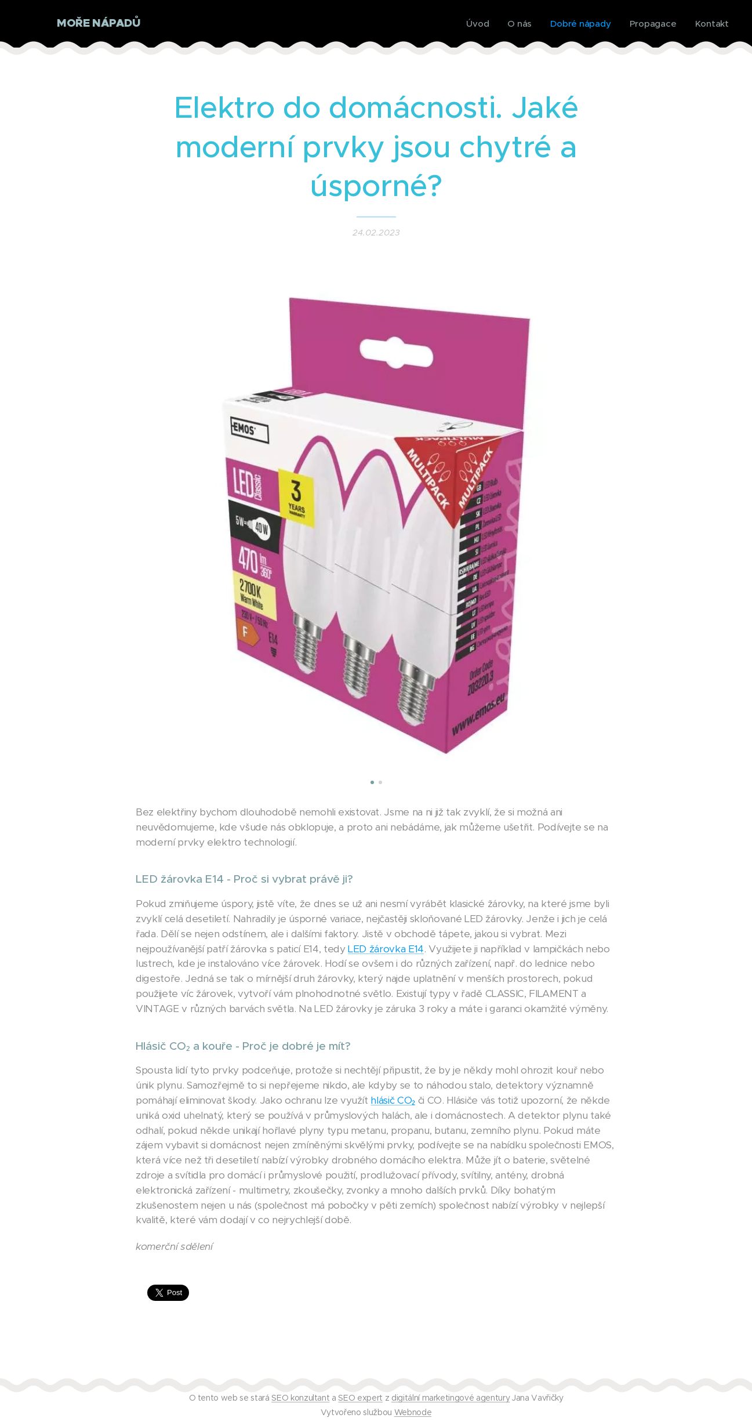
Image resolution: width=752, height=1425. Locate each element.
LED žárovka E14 (386, 948)
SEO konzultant (300, 1398)
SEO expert (360, 1398)
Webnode (413, 1412)
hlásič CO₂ (392, 1100)
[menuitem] (476, 23)
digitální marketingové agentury (450, 1398)
